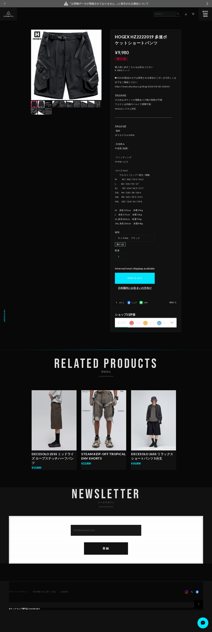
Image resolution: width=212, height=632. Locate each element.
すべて (121, 322)
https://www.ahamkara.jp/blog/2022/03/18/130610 (142, 86)
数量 (117, 250)
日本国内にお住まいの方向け (135, 287)
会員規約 (64, 592)
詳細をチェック (123, 70)
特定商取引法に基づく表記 (44, 592)
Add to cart (134, 278)
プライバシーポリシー (18, 592)
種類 (117, 232)
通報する (173, 302)
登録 (106, 548)
